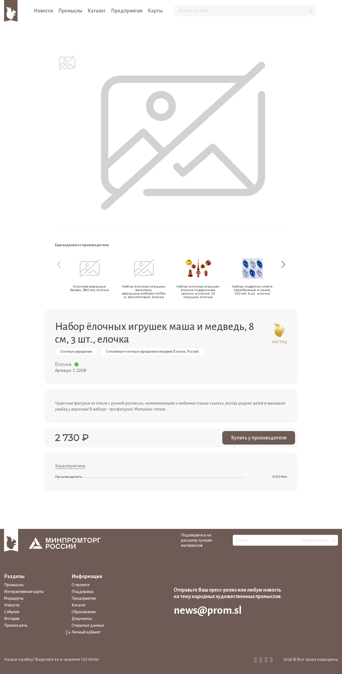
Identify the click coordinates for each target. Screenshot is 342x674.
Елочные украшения (76, 351)
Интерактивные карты (24, 591)
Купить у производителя (258, 438)
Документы (81, 618)
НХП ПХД (279, 332)
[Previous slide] (59, 264)
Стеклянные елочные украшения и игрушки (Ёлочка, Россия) (152, 351)
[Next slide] (283, 264)
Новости (43, 11)
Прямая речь (16, 625)
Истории (11, 618)
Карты (155, 11)
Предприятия (126, 11)
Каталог (97, 11)
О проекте (80, 585)
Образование (83, 612)
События (11, 612)
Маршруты (13, 598)
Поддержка (82, 591)
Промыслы (70, 11)
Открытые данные (87, 625)
